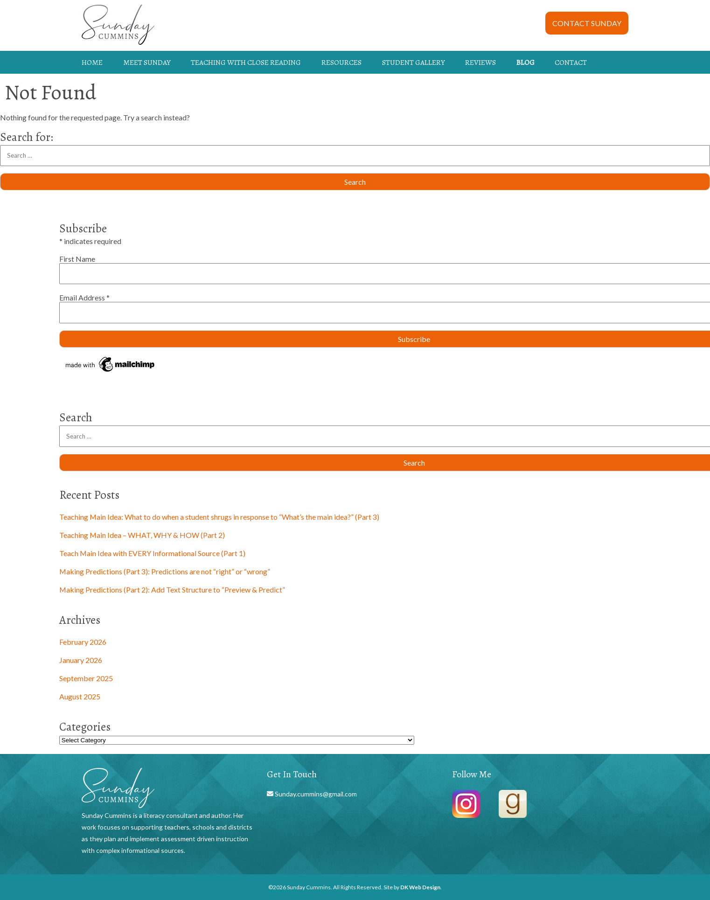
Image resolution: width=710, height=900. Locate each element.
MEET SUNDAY (147, 62)
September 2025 (86, 678)
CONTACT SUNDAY (586, 23)
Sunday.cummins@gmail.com (315, 794)
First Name (77, 258)
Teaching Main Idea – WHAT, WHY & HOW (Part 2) (142, 534)
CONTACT (571, 62)
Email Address (84, 297)
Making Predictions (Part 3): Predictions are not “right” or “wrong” (164, 571)
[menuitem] (100, 63)
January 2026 (80, 660)
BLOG (525, 62)
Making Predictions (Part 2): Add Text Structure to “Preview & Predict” (172, 589)
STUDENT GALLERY (413, 62)
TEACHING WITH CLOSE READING (246, 62)
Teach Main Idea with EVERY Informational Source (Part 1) (152, 553)
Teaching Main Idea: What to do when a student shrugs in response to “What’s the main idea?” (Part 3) (219, 516)
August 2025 (79, 696)
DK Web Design (420, 887)
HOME (92, 62)
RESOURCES (341, 62)
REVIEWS (480, 62)
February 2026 (82, 641)
